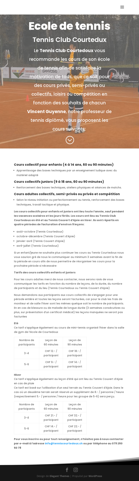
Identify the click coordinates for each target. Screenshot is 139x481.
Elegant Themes (59, 476)
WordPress (95, 476)
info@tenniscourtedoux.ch (64, 443)
